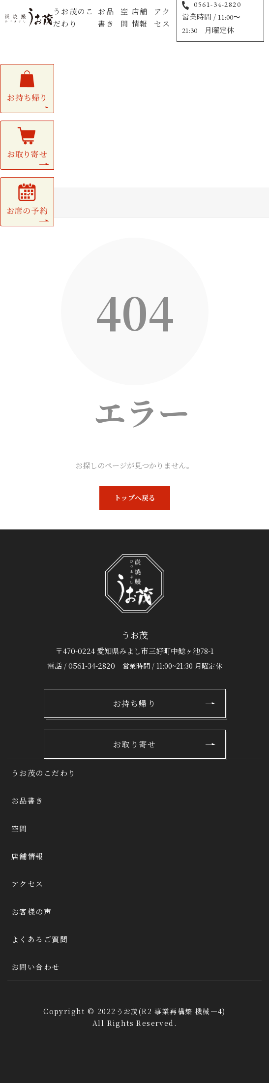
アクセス (162, 17)
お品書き (106, 17)
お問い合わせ (35, 966)
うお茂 (127, 1011)
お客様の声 (31, 911)
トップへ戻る (134, 497)
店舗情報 (140, 17)
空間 (124, 17)
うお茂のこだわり (73, 17)
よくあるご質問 (39, 939)
